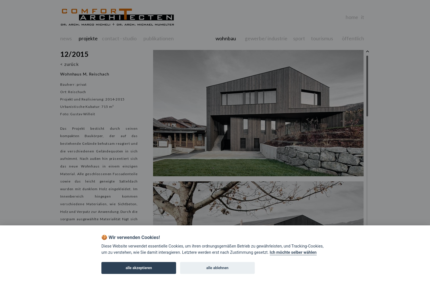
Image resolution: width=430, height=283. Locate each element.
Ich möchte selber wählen (293, 252)
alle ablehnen (217, 268)
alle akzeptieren (139, 268)
